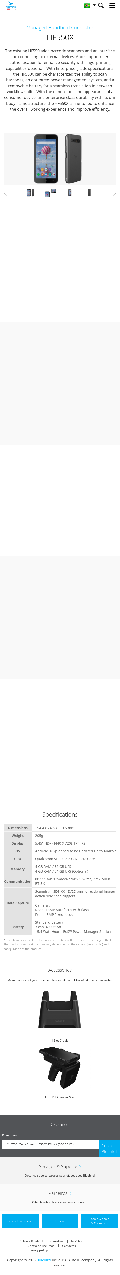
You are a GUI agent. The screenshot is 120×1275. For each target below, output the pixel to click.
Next (114, 192)
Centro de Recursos (41, 1246)
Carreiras (56, 1241)
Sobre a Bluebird (31, 1241)
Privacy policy (38, 1250)
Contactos (69, 1246)
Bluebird (44, 1260)
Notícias (76, 1241)
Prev (5, 192)
